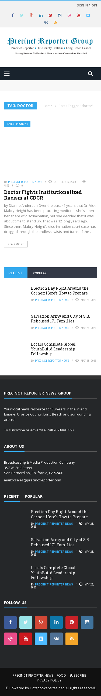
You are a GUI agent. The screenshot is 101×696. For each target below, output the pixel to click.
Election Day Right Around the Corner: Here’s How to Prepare (60, 291)
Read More (16, 244)
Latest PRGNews (17, 124)
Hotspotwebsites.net (47, 688)
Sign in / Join (87, 5)
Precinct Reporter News (25, 182)
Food (61, 675)
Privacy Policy (49, 680)
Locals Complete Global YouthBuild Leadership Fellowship (53, 349)
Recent (15, 272)
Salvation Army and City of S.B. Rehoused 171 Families (60, 319)
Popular (40, 273)
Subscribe (77, 675)
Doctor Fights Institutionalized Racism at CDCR (43, 195)
